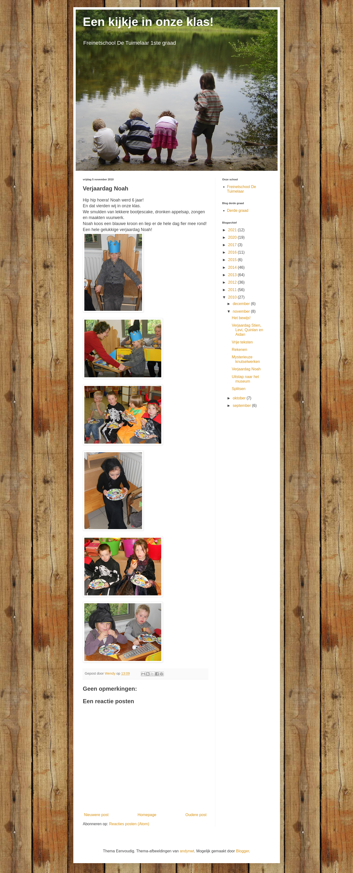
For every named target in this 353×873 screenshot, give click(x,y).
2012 (233, 282)
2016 (233, 252)
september (242, 405)
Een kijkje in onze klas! (148, 22)
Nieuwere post (96, 815)
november (242, 311)
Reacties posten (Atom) (129, 824)
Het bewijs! (241, 318)
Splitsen (238, 389)
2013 (233, 275)
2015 (233, 260)
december (242, 304)
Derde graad (237, 210)
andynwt (187, 851)
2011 (233, 290)
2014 (233, 267)
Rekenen (239, 350)
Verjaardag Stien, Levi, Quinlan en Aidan (247, 329)
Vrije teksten (242, 342)
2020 (233, 237)
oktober (240, 398)
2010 (233, 297)
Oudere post (195, 815)
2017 (233, 245)
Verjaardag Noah (246, 369)
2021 (233, 230)
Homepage (146, 815)
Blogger (242, 851)
